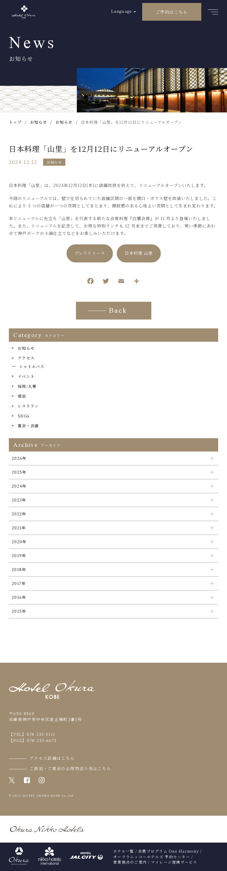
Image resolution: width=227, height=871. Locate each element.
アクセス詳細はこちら (52, 758)
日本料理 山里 (139, 254)
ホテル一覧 (123, 851)
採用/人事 (27, 386)
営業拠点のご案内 (130, 862)
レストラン (28, 406)
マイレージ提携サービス (174, 862)
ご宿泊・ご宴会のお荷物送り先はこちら (70, 768)
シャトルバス (31, 366)
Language (121, 11)
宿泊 (22, 396)
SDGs (24, 416)
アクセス (26, 358)
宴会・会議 (28, 425)
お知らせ (54, 161)
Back (118, 311)
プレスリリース (89, 254)
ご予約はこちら (172, 12)
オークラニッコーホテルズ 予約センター (151, 856)
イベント (26, 376)
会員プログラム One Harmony (168, 851)
